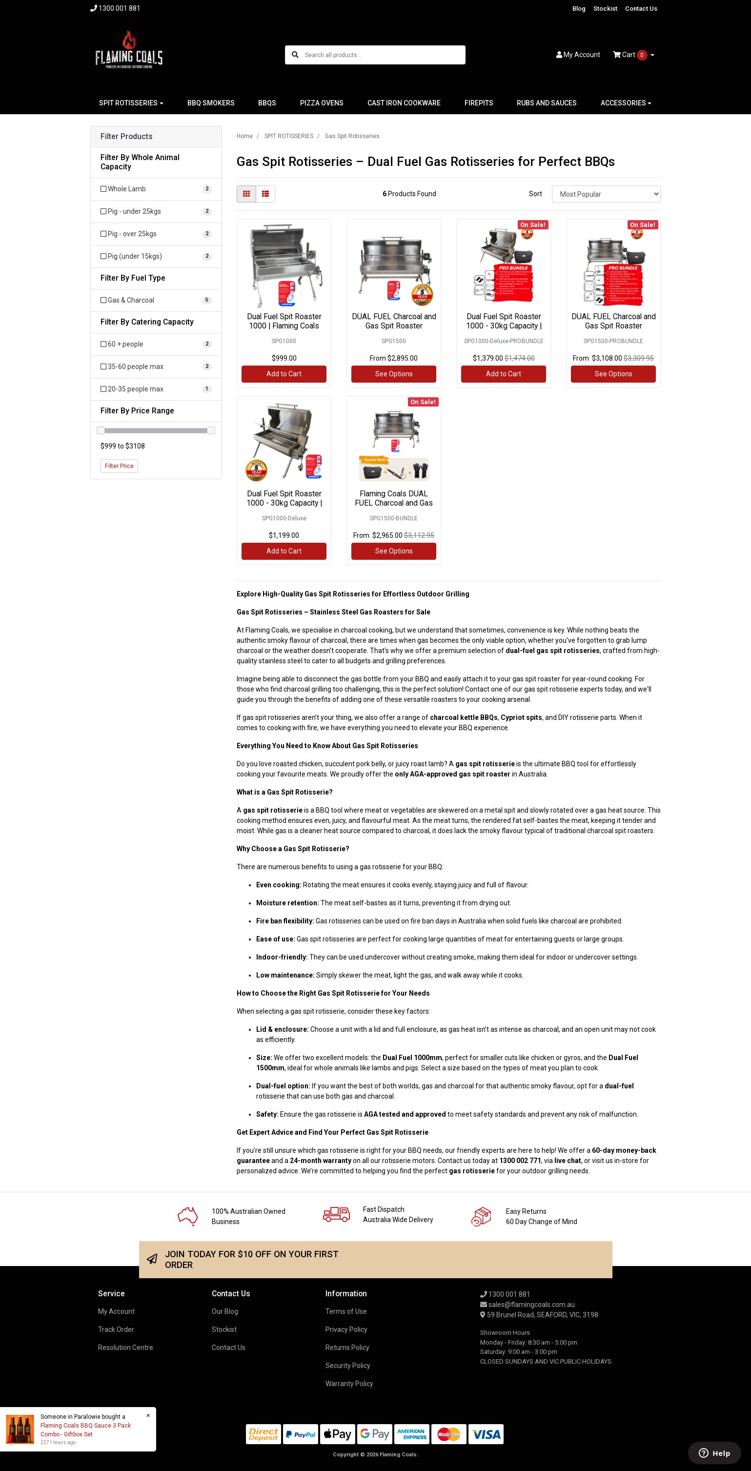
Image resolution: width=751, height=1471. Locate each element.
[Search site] (295, 54)
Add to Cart (284, 374)
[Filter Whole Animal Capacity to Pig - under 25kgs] (156, 211)
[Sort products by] (606, 194)
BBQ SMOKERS (211, 103)
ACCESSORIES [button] (623, 103)
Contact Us (641, 8)
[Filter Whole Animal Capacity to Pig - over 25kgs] (156, 234)
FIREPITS (479, 103)
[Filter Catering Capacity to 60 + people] (156, 344)
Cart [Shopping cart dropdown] (631, 55)
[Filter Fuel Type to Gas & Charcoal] (156, 300)
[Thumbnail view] (246, 194)
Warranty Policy (349, 1384)
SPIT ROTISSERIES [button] (128, 103)
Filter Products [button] (127, 136)
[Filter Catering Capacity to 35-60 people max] (156, 366)
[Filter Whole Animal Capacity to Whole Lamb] (156, 189)
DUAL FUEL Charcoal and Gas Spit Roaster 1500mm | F (394, 326)
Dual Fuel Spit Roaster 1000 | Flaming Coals (284, 321)
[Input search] (385, 54)
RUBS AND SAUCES (547, 103)
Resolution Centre (125, 1347)
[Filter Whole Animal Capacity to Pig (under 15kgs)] (156, 256)
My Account (116, 1311)
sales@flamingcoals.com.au (527, 1304)
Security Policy (347, 1365)
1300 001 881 (505, 1294)
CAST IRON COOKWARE (404, 103)
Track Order (116, 1329)
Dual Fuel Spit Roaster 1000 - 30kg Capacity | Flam (504, 326)
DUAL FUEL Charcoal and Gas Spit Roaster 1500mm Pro (613, 326)
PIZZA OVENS (322, 103)
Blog (579, 8)
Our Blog (225, 1311)
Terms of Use (346, 1311)
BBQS (267, 103)
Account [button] (578, 55)
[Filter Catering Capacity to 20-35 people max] (156, 389)
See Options (394, 374)
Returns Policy (347, 1347)
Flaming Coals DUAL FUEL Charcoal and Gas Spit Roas (394, 503)
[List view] (265, 194)
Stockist (605, 8)
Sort (535, 194)
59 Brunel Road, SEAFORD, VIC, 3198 (539, 1315)
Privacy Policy (346, 1329)
